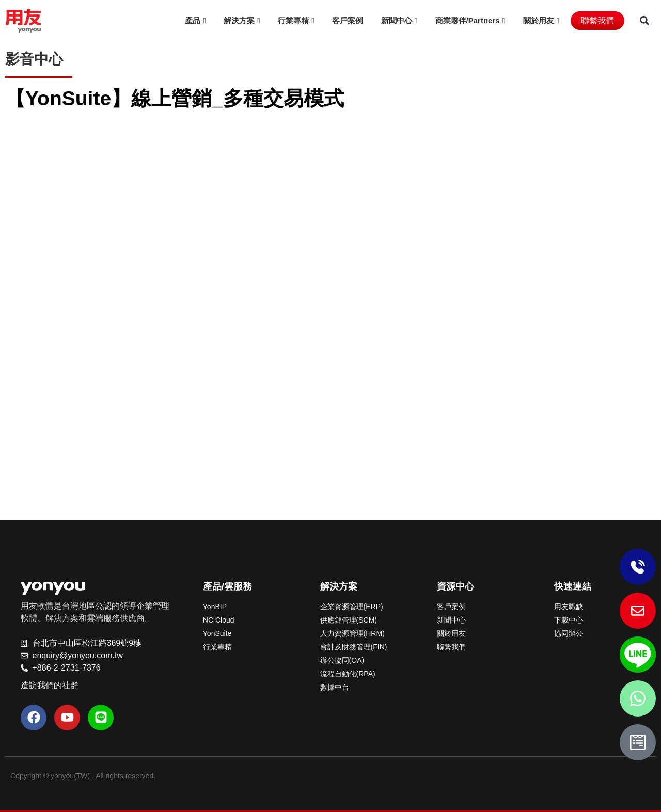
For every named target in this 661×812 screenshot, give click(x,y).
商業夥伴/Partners (467, 20)
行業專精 (293, 20)
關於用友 (538, 20)
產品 (192, 20)
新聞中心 (396, 20)
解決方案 (239, 20)
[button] (644, 20)
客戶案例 (347, 20)
